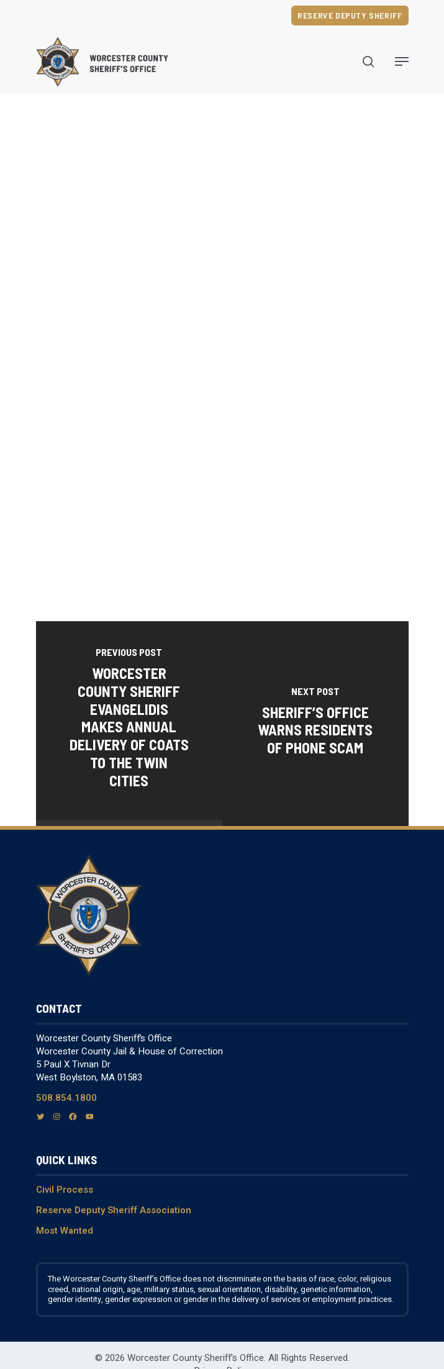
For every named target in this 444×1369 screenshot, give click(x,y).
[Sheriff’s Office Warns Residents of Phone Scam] (315, 723)
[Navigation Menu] (401, 61)
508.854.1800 (66, 1098)
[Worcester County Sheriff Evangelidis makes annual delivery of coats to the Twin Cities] (129, 720)
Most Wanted (64, 1230)
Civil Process (64, 1189)
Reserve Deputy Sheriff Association (113, 1210)
